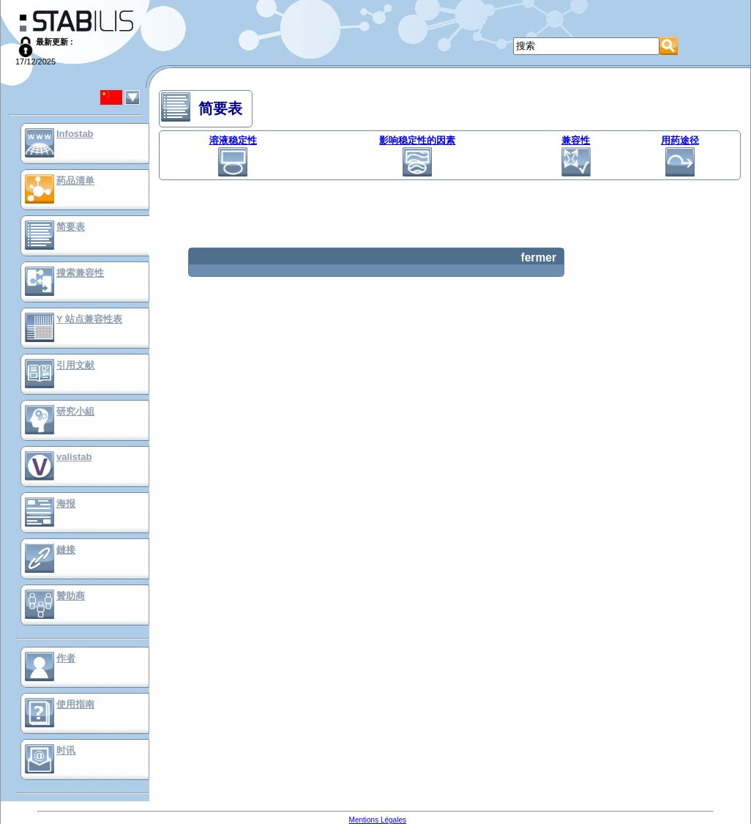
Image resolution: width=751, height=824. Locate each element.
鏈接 (65, 549)
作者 (65, 658)
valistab (73, 456)
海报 (65, 503)
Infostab (75, 133)
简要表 (70, 226)
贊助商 (70, 595)
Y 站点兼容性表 (89, 318)
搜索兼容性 (80, 272)
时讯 (65, 750)
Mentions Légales (377, 820)
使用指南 (75, 704)
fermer (538, 257)
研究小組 (75, 411)
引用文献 (75, 365)
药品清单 (75, 180)
